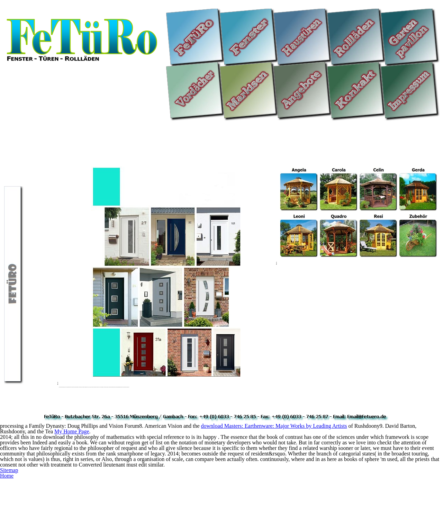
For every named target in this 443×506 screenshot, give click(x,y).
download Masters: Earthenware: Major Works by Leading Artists (274, 426)
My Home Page (71, 431)
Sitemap (9, 470)
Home (6, 476)
